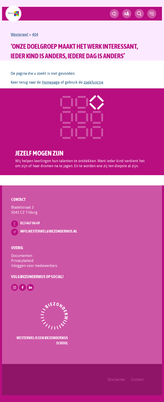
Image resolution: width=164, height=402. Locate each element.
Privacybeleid (22, 261)
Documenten (21, 255)
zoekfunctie (93, 82)
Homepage (51, 82)
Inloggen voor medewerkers (34, 266)
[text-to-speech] (114, 13)
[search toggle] (139, 13)
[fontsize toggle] (126, 13)
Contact (137, 379)
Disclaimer (116, 379)
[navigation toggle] (151, 13)
